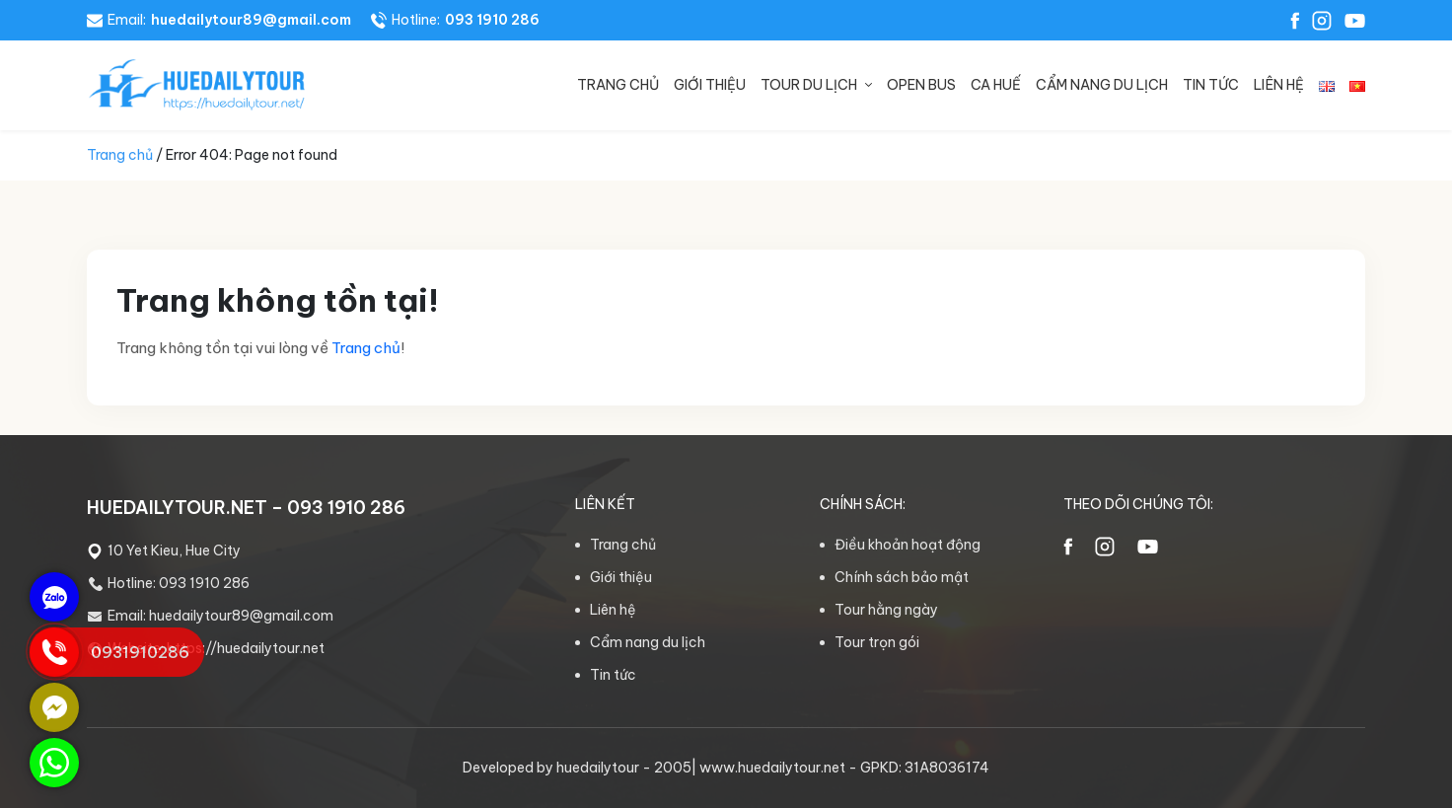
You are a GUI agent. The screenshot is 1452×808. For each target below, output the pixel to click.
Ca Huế (996, 85)
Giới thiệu (710, 85)
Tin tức (1211, 85)
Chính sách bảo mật (902, 577)
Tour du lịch (809, 85)
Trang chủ (618, 85)
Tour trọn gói (877, 642)
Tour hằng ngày (886, 610)
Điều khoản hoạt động (907, 544)
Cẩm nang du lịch (1102, 85)
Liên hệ (1279, 85)
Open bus (921, 85)
